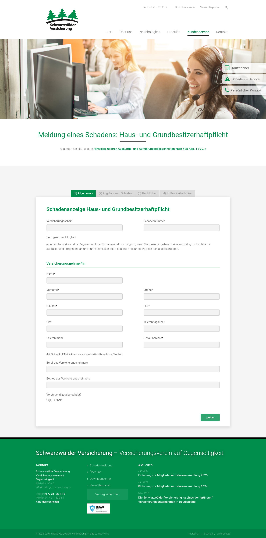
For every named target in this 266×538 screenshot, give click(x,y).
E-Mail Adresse (153, 338)
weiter (210, 417)
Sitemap (208, 533)
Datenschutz (223, 533)
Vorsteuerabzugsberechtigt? (64, 394)
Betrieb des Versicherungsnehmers (68, 378)
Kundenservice (198, 32)
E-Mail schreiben (47, 501)
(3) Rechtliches (147, 193)
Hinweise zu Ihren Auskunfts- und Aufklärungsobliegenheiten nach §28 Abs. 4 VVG (149, 148)
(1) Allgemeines (83, 193)
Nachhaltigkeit (150, 32)
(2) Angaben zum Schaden (115, 193)
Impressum (194, 533)
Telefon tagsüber (154, 322)
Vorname (53, 290)
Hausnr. (52, 306)
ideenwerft (103, 533)
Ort (49, 322)
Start (109, 32)
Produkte (173, 32)
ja (49, 400)
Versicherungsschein (60, 221)
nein (58, 400)
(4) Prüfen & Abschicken (177, 193)
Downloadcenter (185, 7)
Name (51, 273)
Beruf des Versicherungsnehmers (67, 362)
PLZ (147, 306)
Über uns (125, 32)
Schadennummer (154, 221)
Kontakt (222, 32)
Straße (148, 290)
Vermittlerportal (209, 7)
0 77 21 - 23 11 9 (155, 7)
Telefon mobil (55, 338)
